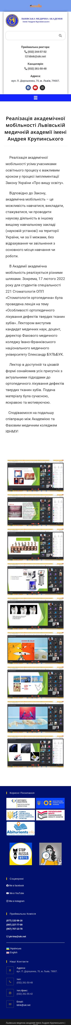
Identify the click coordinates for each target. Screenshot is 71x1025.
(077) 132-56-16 (14, 920)
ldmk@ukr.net (23, 1005)
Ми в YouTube (15, 893)
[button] (35, 97)
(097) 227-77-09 (14, 924)
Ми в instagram (15, 901)
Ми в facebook (15, 885)
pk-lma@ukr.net (17, 936)
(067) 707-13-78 (14, 929)
